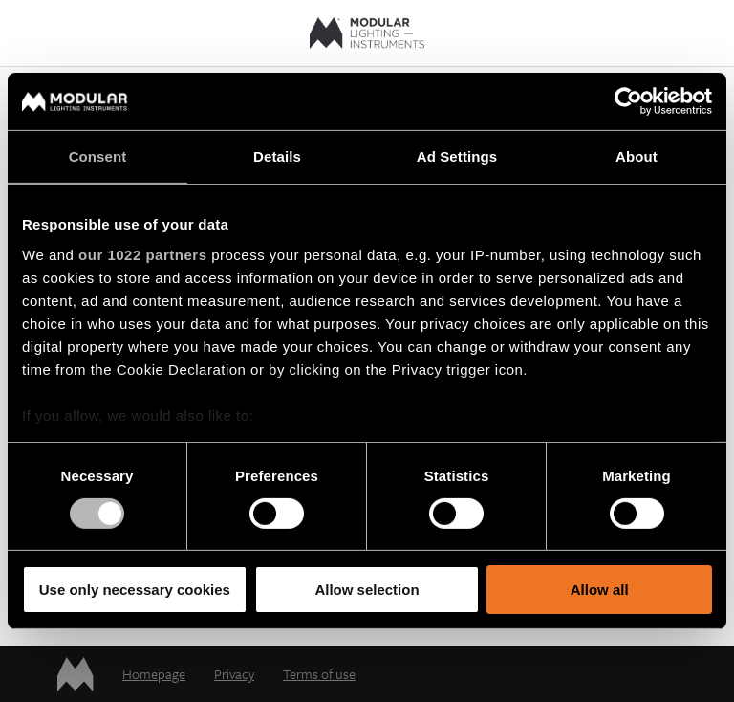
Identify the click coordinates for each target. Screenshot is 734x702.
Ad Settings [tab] (457, 156)
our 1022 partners (142, 254)
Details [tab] (277, 156)
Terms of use (319, 674)
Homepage (153, 674)
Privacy (234, 674)
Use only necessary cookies (134, 589)
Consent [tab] (98, 156)
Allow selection (366, 589)
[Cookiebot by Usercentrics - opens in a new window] (628, 101)
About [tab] (636, 156)
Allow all (600, 589)
